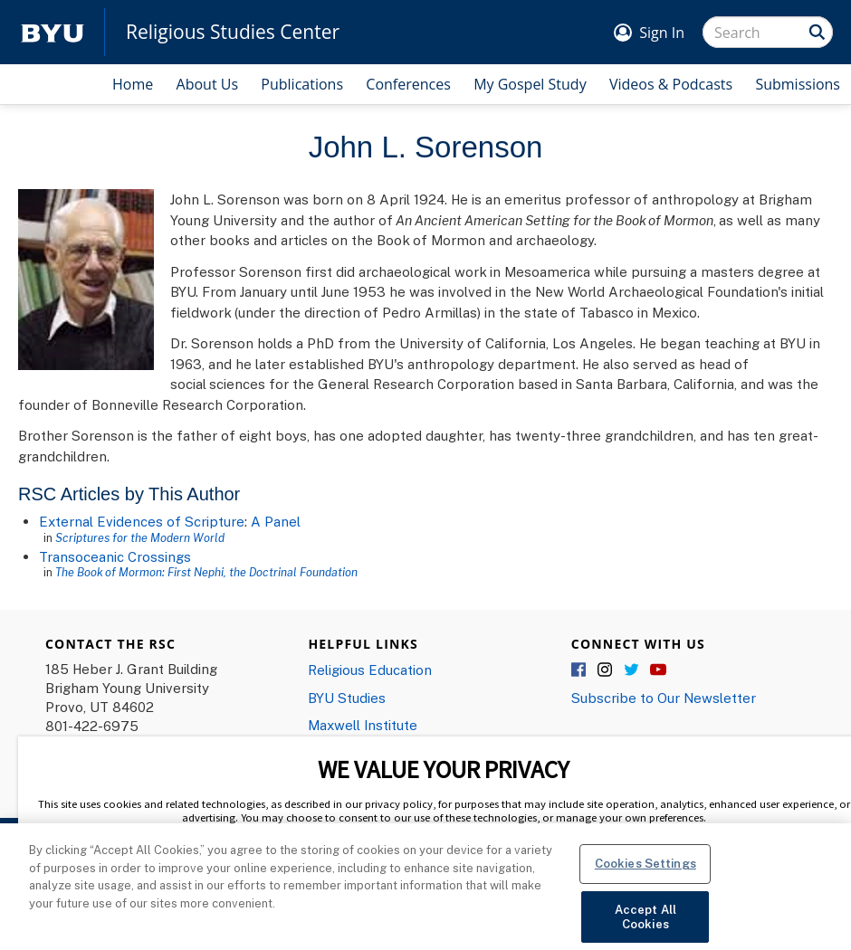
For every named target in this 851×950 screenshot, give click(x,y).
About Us (208, 84)
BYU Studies (347, 697)
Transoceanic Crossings (115, 556)
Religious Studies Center (232, 32)
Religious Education (370, 669)
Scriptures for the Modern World (140, 537)
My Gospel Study (530, 84)
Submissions (797, 84)
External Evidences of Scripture (141, 521)
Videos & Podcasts (670, 84)
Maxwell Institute (362, 725)
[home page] (52, 32)
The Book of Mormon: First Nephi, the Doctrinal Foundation (206, 572)
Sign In (661, 33)
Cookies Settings (645, 875)
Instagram (606, 670)
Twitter (632, 670)
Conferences (408, 84)
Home (132, 84)
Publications (302, 84)
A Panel (276, 521)
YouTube (658, 670)
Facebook (579, 670)
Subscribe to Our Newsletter (663, 697)
